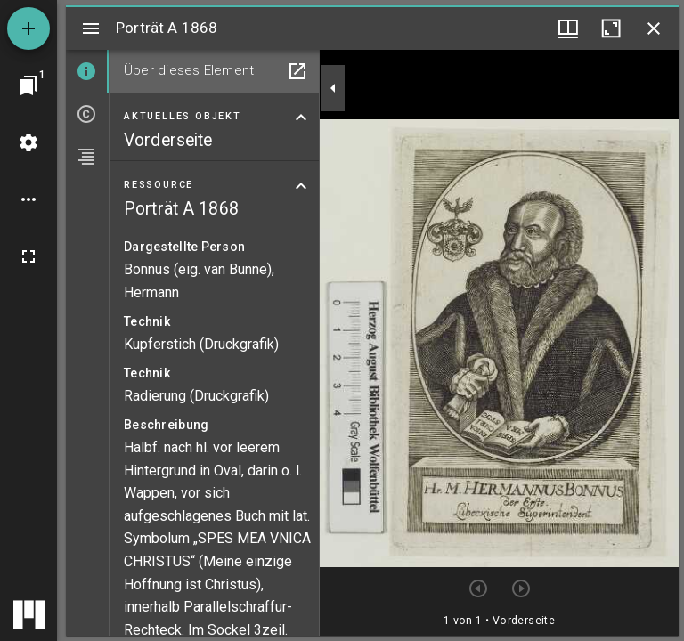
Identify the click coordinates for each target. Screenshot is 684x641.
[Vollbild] (28, 256)
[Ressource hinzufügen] (28, 28)
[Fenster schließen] (653, 28)
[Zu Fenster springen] (28, 85)
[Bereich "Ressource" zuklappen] (301, 186)
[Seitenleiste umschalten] (90, 28)
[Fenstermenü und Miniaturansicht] (568, 28)
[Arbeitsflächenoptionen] (28, 199)
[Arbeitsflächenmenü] (28, 142)
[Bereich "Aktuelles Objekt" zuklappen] (301, 117)
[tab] (87, 71)
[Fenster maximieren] (611, 28)
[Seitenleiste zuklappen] (333, 88)
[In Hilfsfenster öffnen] (297, 71)
